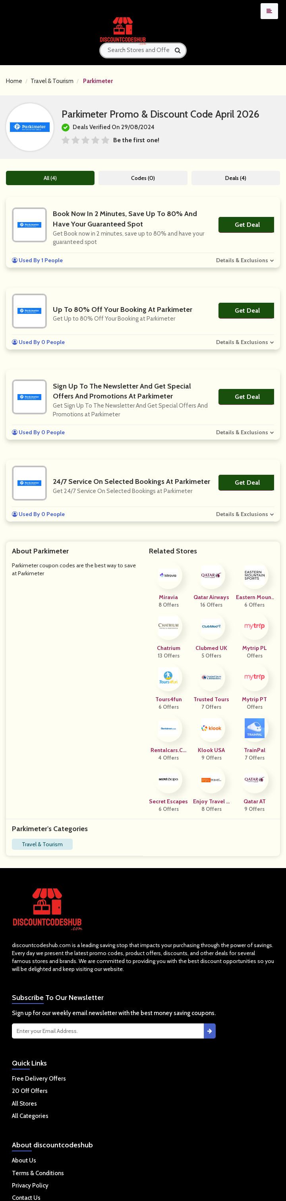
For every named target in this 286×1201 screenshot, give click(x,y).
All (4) (50, 178)
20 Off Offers (30, 1091)
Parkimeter (98, 81)
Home (14, 81)
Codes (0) (143, 178)
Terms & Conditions (38, 1173)
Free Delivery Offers (39, 1078)
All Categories (30, 1116)
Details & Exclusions (242, 260)
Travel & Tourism (52, 81)
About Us (24, 1160)
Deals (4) (235, 178)
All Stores (24, 1103)
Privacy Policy (30, 1185)
